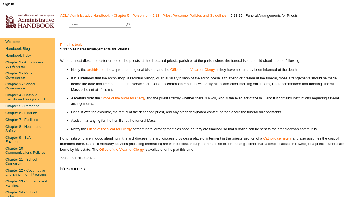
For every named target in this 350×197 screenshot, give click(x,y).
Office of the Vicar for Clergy (192, 70)
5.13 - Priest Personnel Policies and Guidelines (190, 15)
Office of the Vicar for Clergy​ (121, 149)
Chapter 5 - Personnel (130, 15)
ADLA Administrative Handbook (85, 15)
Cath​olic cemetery (277, 138)
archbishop (96, 70)
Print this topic (71, 44)
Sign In (8, 4)
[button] (128, 24)
